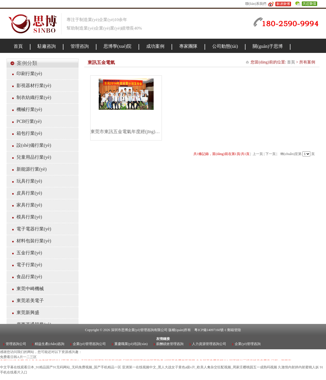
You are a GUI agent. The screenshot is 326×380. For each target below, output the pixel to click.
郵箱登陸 (234, 330)
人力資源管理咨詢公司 (209, 344)
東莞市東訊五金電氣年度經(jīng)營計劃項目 (126, 131)
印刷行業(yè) (29, 73)
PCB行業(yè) (29, 121)
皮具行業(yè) (29, 193)
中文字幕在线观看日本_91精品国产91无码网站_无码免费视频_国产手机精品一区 (60, 367)
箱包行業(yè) (29, 133)
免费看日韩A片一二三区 (18, 357)
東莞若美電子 (30, 300)
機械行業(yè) (29, 109)
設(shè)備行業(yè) (33, 145)
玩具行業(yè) (29, 181)
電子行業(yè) (29, 264)
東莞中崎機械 (30, 288)
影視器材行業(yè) (33, 85)
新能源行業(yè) (31, 169)
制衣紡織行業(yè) (33, 97)
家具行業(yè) (29, 205)
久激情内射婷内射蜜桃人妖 (298, 367)
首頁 (291, 62)
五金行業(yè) (29, 252)
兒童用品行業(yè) (33, 157)
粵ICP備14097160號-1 (210, 330)
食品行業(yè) (29, 276)
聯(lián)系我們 (255, 4)
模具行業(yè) (29, 216)
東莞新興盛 (27, 312)
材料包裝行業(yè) (33, 240)
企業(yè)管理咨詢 (248, 344)
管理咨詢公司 (16, 344)
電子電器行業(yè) (33, 228)
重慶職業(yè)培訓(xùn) (131, 344)
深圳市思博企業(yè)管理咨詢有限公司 (139, 330)
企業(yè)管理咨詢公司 (89, 344)
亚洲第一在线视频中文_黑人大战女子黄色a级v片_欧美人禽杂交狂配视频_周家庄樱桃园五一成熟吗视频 (199, 367)
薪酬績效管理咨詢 (169, 344)
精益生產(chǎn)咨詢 (49, 344)
